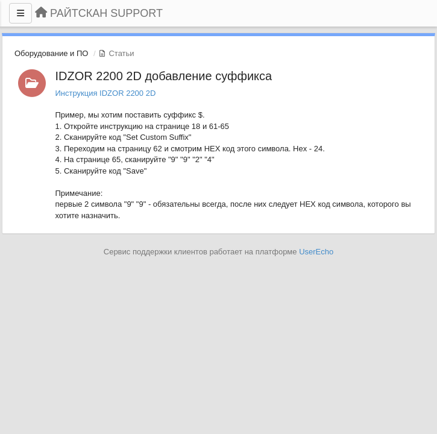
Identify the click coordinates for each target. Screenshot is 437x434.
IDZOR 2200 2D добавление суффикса (163, 76)
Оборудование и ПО (51, 53)
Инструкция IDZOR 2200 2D (105, 93)
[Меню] (20, 13)
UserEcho (316, 251)
